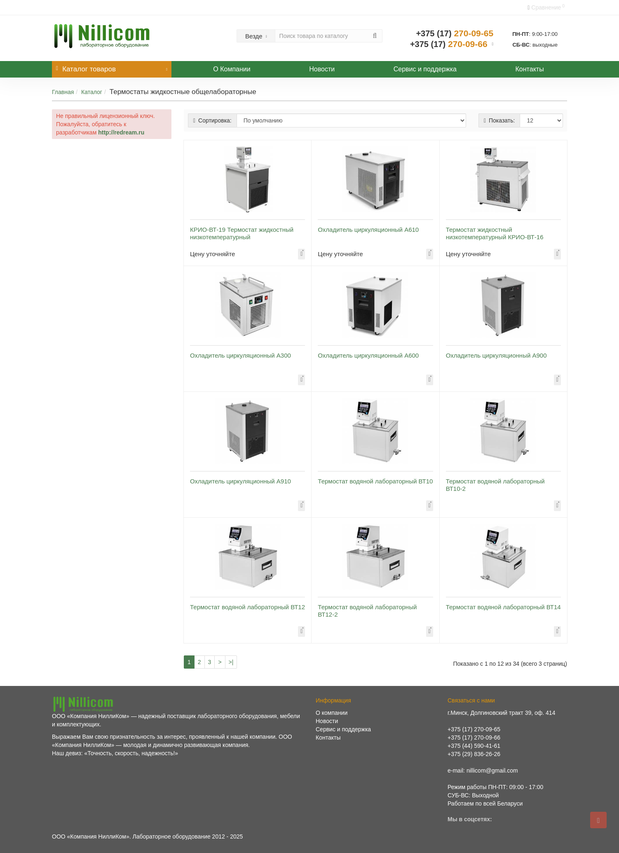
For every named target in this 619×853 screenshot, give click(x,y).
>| (231, 662)
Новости (322, 69)
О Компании (231, 69)
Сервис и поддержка (425, 69)
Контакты (530, 69)
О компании (331, 712)
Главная (63, 92)
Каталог (91, 92)
